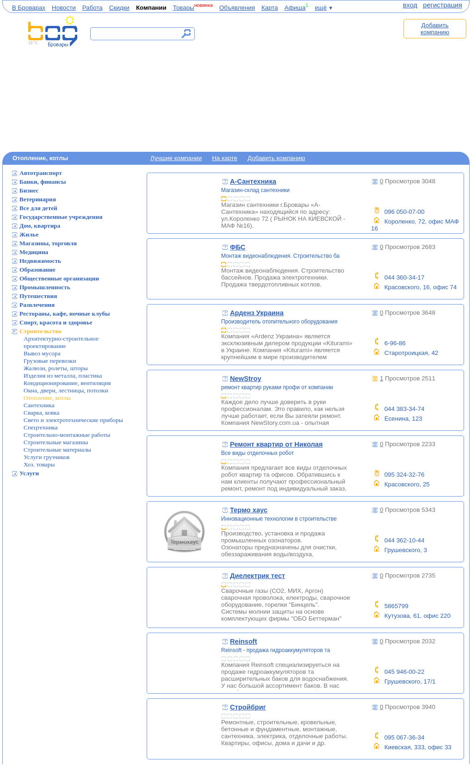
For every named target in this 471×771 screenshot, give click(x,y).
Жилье (28, 234)
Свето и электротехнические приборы (73, 420)
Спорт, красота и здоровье (56, 322)
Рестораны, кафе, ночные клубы (64, 313)
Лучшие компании (176, 158)
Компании (151, 7)
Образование (37, 269)
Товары (183, 7)
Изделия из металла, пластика (63, 375)
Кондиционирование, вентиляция (67, 382)
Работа (92, 7)
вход (410, 5)
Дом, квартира (39, 225)
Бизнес (29, 190)
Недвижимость (40, 260)
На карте (224, 158)
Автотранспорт (40, 172)
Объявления (237, 7)
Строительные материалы (57, 449)
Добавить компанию (435, 29)
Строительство (40, 331)
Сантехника (39, 405)
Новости (64, 7)
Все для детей (38, 208)
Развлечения (37, 304)
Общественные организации (59, 278)
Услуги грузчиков (46, 457)
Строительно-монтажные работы (67, 434)
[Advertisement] (302, 82)
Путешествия (38, 295)
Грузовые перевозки (50, 360)
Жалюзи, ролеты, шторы (56, 368)
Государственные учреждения (60, 216)
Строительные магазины (56, 442)
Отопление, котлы (47, 397)
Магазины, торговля (48, 243)
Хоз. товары (39, 464)
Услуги (29, 473)
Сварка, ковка (41, 412)
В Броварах (28, 7)
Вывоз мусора (42, 353)
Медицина (33, 252)
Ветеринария (37, 199)
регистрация (442, 5)
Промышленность (44, 287)
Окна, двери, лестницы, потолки (66, 390)
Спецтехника (41, 427)
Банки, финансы (42, 181)
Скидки (119, 7)
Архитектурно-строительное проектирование (61, 342)
